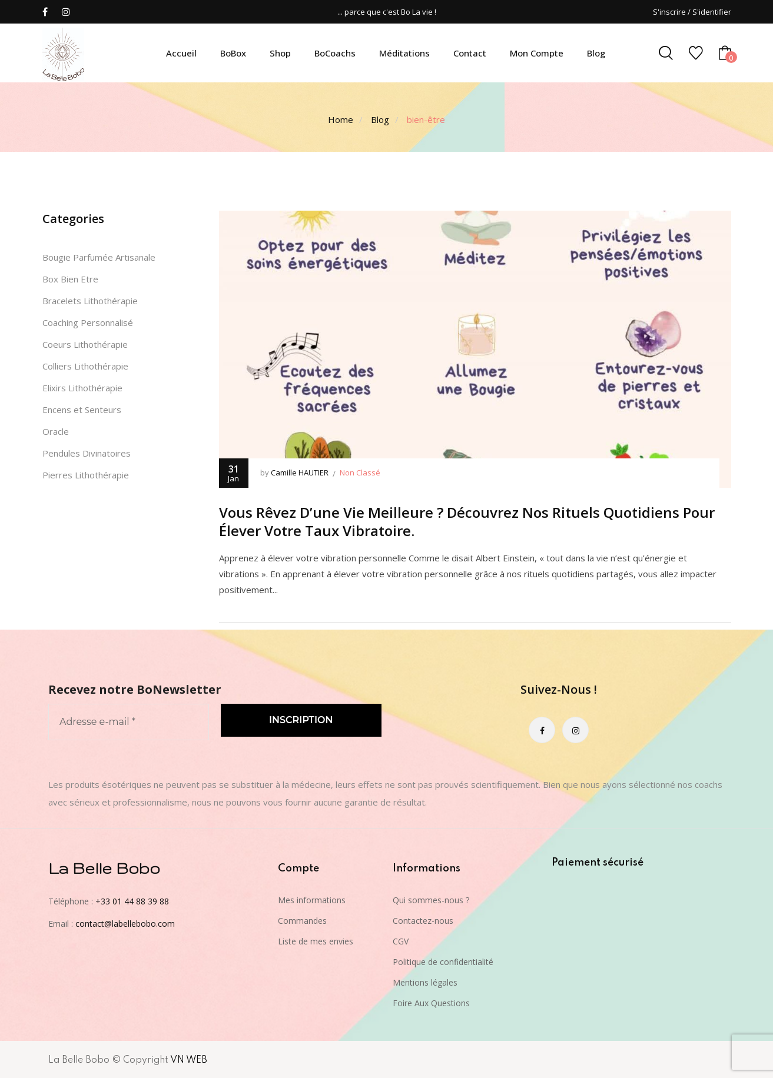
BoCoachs (335, 53)
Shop (280, 53)
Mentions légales (425, 982)
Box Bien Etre (70, 279)
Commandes (302, 920)
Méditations (404, 53)
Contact (469, 53)
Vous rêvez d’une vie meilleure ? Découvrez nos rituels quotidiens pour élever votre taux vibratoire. (467, 521)
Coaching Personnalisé (87, 322)
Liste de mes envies (315, 941)
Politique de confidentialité (443, 961)
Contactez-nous (423, 920)
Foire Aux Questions (431, 1003)
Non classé (360, 472)
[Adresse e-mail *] (128, 722)
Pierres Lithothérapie (85, 475)
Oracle (55, 431)
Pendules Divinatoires (86, 453)
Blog (596, 53)
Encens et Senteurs (81, 409)
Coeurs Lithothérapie (85, 344)
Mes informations (312, 900)
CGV (401, 941)
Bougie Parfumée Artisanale (98, 257)
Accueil (181, 53)
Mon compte (536, 53)
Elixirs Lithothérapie (82, 388)
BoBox (233, 53)
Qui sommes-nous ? (431, 900)
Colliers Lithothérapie (85, 366)
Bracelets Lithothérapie (90, 301)
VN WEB (188, 1060)
